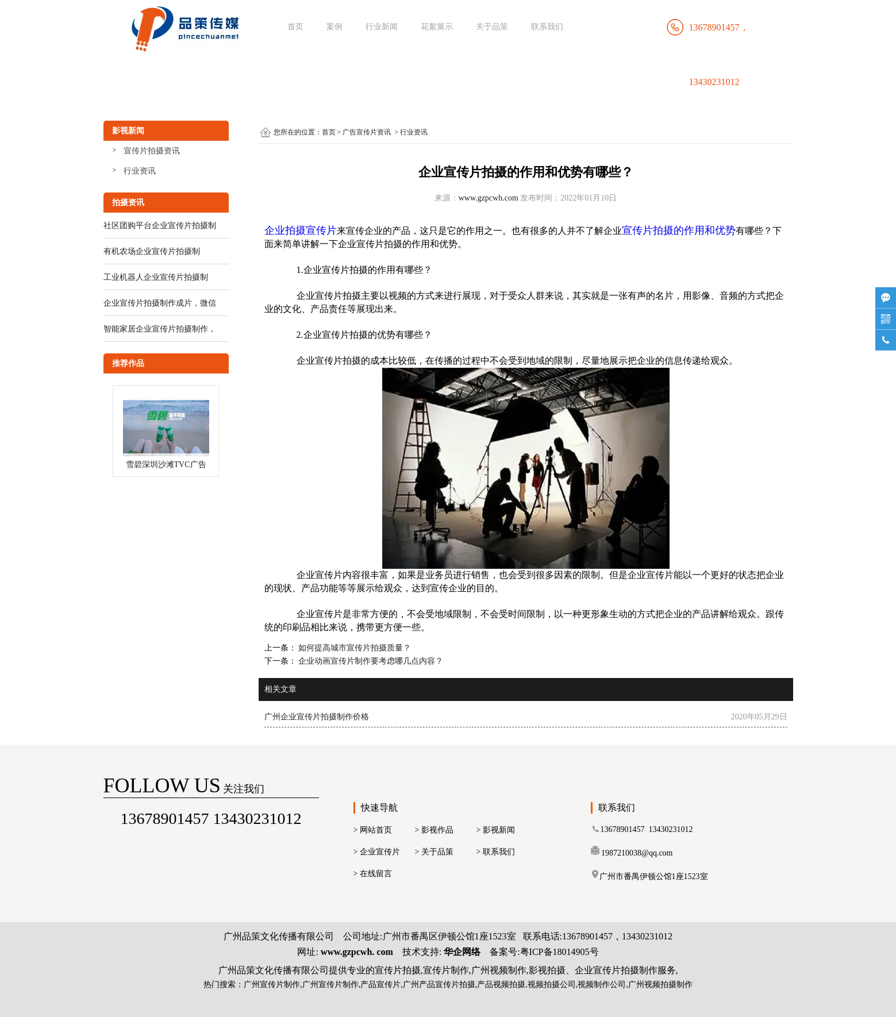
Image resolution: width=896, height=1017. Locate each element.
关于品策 (492, 26)
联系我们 (547, 26)
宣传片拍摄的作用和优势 (679, 230)
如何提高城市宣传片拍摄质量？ (354, 648)
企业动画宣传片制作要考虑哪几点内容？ (370, 661)
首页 (295, 26)
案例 (334, 26)
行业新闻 (382, 26)
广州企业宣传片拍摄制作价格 (316, 716)
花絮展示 (437, 26)
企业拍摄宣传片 (300, 230)
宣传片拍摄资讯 (152, 151)
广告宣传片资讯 (367, 132)
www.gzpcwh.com (488, 198)
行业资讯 (140, 171)
